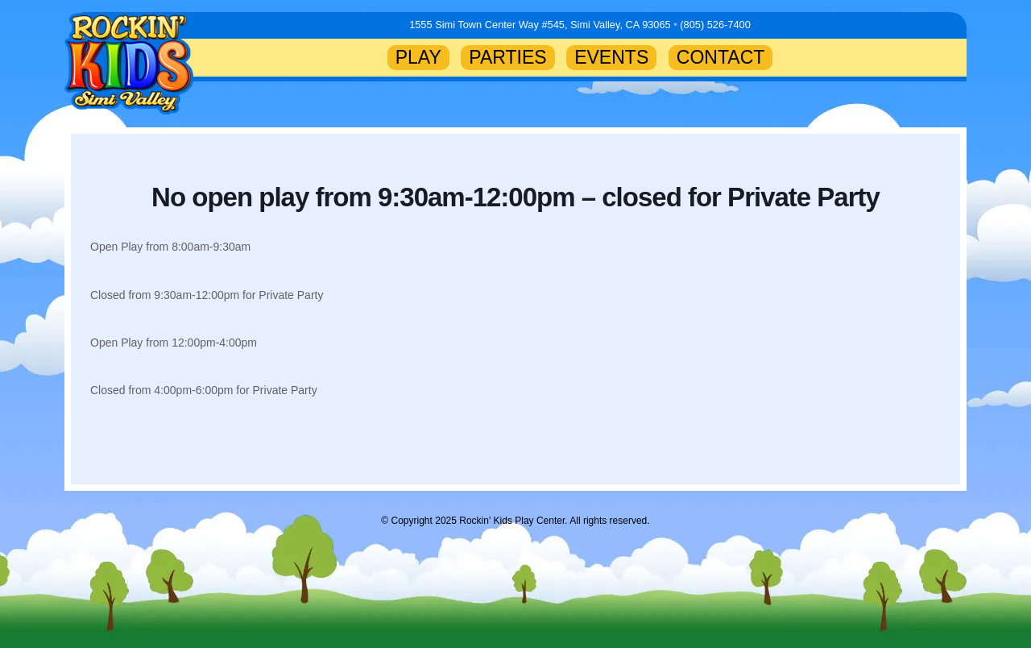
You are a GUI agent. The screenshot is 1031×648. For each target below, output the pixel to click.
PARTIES (507, 57)
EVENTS (611, 57)
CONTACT (721, 57)
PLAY (418, 57)
